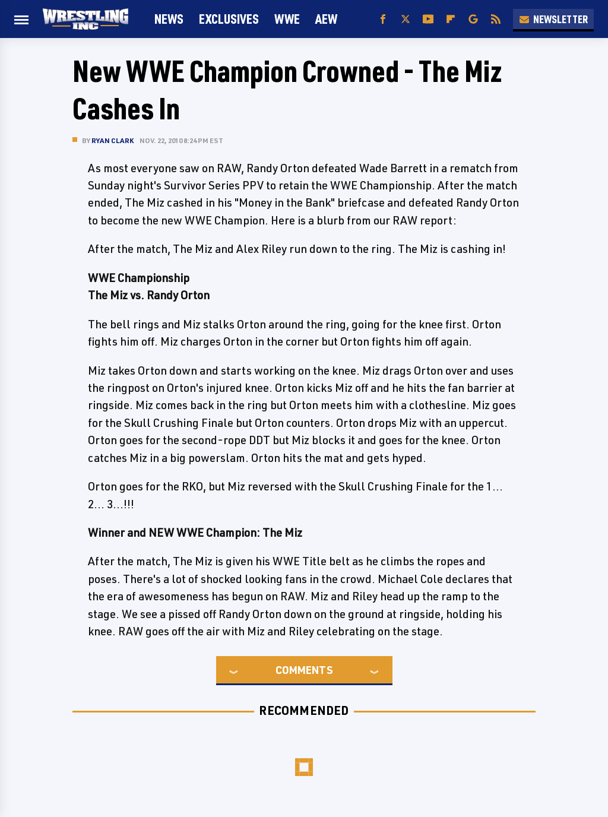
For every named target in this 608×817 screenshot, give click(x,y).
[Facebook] (383, 19)
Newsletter (553, 19)
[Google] (473, 19)
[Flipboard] (450, 19)
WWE (287, 19)
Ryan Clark (112, 140)
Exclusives (229, 19)
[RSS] (495, 19)
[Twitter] (405, 19)
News (168, 19)
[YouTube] (428, 19)
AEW (326, 19)
